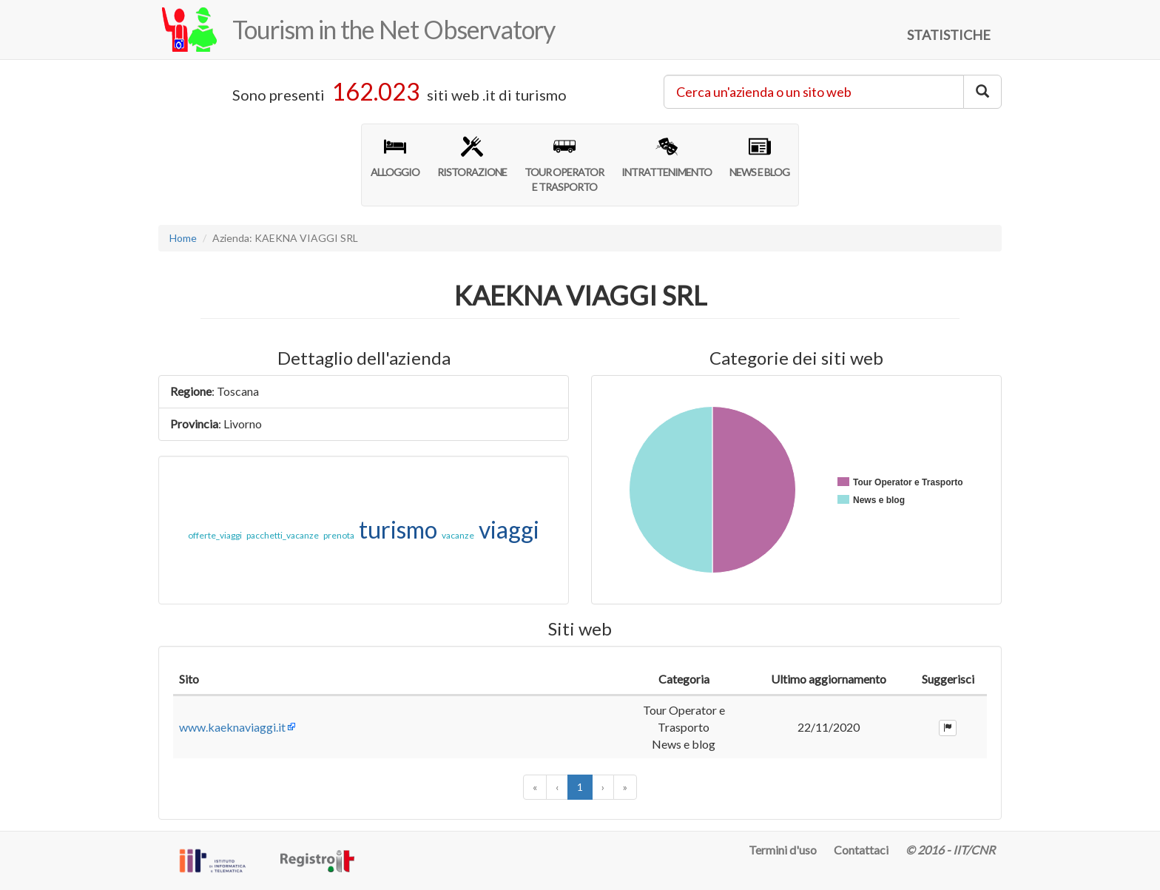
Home (183, 238)
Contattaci (861, 850)
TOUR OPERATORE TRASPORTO (564, 164)
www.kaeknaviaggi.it (232, 727)
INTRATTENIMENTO (666, 156)
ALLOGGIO (395, 156)
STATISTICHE (949, 35)
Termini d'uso (783, 850)
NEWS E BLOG (759, 156)
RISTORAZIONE (472, 156)
